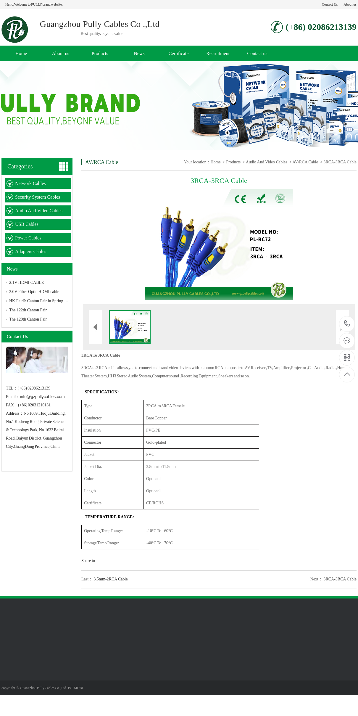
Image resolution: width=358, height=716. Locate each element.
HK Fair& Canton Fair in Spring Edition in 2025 (49, 301)
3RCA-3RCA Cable (340, 579)
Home (21, 53)
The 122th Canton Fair (28, 310)
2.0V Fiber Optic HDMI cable (34, 291)
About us (350, 4)
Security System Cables (37, 196)
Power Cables (28, 237)
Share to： (90, 561)
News (139, 53)
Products (100, 53)
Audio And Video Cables (38, 210)
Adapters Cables (30, 251)
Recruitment (218, 53)
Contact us (257, 53)
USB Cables (26, 224)
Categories (20, 166)
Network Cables (30, 183)
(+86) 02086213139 (347, 324)
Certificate (179, 53)
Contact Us (330, 4)
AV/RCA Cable (305, 162)
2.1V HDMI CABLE (26, 282)
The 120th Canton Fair (28, 319)
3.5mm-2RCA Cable (111, 579)
